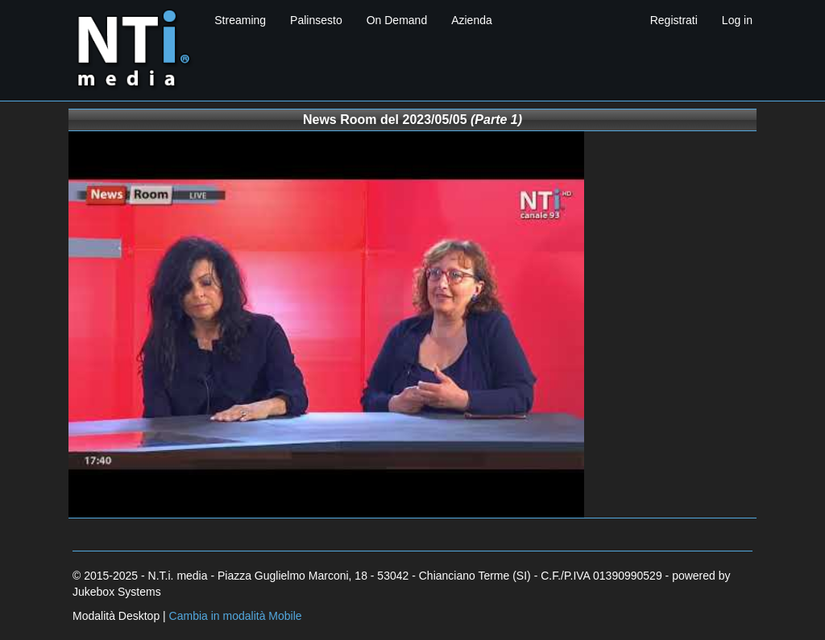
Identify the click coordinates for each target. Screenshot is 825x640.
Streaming (240, 20)
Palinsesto (316, 20)
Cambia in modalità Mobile (235, 615)
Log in (737, 20)
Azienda (471, 20)
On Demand (397, 20)
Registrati (674, 20)
